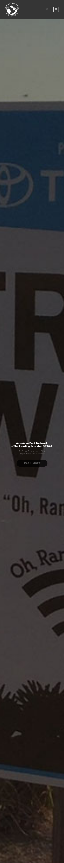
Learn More (32, 463)
